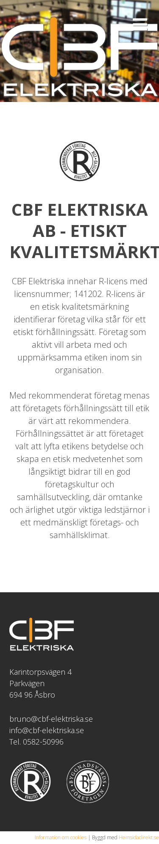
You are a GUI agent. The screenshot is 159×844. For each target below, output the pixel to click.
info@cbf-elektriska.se (46, 730)
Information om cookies (60, 837)
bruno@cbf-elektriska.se (51, 719)
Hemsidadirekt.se (139, 837)
